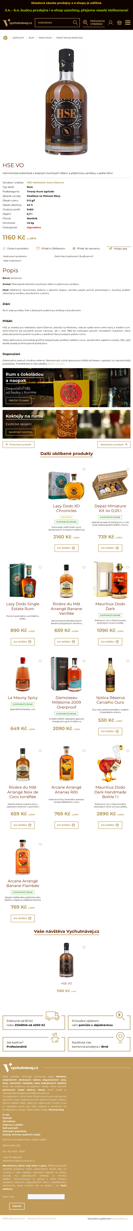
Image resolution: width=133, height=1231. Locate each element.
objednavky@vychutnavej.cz (19, 1168)
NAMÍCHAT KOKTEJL (21, 432)
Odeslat (36, 1213)
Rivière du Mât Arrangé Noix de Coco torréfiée (22, 796)
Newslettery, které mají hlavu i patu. (25, 1173)
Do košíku (66, 548)
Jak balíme (9, 1128)
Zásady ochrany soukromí (42, 1226)
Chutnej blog (56, 1117)
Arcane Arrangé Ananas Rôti (66, 794)
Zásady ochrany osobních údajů (21, 1142)
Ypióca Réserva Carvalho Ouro (110, 703)
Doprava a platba (13, 1132)
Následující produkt (113, 444)
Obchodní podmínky (15, 1138)
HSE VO (66, 991)
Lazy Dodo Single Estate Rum (22, 608)
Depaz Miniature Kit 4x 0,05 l (110, 508)
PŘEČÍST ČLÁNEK (19, 400)
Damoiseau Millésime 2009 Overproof (66, 706)
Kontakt (7, 1125)
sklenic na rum (56, 363)
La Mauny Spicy (23, 701)
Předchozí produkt (18, 444)
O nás (6, 1122)
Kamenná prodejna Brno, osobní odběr (25, 1147)
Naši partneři (10, 1135)
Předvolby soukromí (14, 1226)
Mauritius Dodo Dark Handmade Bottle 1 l (110, 796)
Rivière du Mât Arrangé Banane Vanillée (66, 610)
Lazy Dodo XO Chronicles (66, 508)
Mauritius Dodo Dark (110, 608)
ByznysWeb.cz (120, 1226)
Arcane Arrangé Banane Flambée (22, 889)
